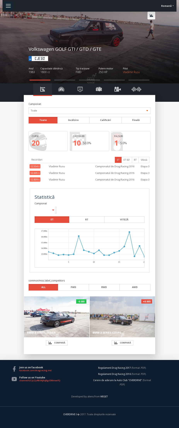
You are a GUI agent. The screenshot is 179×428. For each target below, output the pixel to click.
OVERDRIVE (69, 414)
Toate (43, 120)
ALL (43, 287)
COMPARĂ (56, 342)
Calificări (105, 120)
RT (135, 159)
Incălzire (73, 120)
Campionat (41, 203)
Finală (136, 120)
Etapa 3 (145, 166)
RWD (104, 287)
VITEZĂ (124, 219)
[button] (55, 210)
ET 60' (127, 159)
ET (118, 159)
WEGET (104, 396)
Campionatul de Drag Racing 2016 (114, 166)
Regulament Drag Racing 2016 (114, 374)
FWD (73, 287)
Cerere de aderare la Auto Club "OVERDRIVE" (117, 380)
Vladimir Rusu (131, 72)
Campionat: (35, 104)
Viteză (144, 159)
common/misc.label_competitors (47, 280)
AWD (135, 287)
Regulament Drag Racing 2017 (114, 367)
